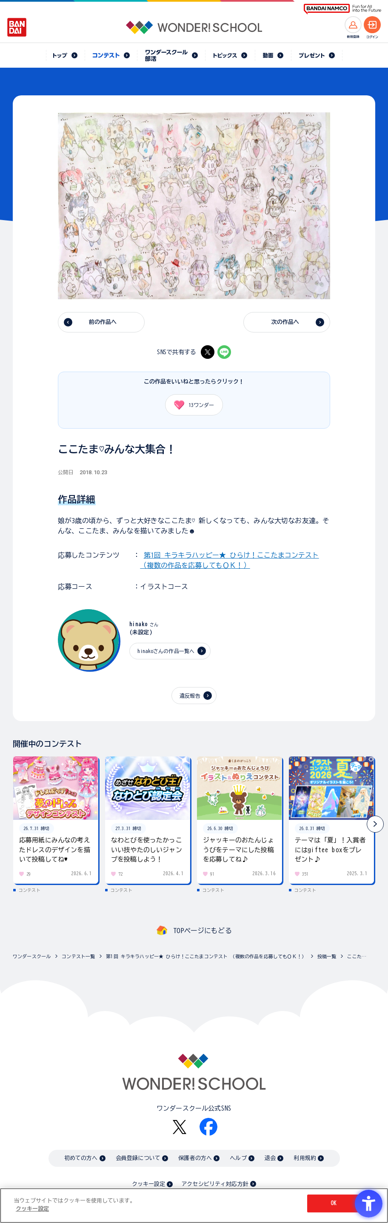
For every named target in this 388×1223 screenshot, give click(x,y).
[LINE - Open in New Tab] (224, 352)
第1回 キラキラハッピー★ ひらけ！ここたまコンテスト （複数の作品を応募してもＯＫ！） (206, 956)
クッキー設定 (148, 1184)
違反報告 (190, 695)
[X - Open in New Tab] (207, 352)
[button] (375, 824)
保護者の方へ (195, 1158)
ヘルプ (238, 1158)
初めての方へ (81, 1158)
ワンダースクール (32, 956)
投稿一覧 (327, 956)
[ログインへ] (372, 24)
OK (334, 1203)
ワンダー (191, 405)
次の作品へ (285, 322)
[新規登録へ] (353, 24)
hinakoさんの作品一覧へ (165, 650)
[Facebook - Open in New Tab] (208, 1127)
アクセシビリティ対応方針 (214, 1184)
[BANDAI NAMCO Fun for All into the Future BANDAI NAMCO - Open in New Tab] (342, 9)
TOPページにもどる (202, 930)
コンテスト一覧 (78, 956)
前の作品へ (103, 322)
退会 (270, 1158)
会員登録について (138, 1158)
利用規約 (305, 1158)
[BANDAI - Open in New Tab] (17, 27)
